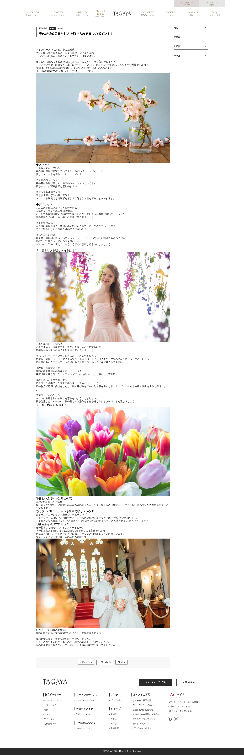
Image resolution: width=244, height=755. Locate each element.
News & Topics (100, 13)
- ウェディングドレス (53, 700)
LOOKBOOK (32, 13)
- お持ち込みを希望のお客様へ (145, 714)
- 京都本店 (114, 728)
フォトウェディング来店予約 (186, 3)
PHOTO (58, 13)
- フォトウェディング (84, 700)
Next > (121, 662)
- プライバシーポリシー (142, 728)
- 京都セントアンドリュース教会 (183, 702)
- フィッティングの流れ (142, 705)
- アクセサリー (49, 719)
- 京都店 (113, 714)
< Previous (86, 662)
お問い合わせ (189, 682)
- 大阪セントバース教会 (179, 706)
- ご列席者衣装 (49, 723)
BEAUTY (82, 13)
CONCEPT (147, 13)
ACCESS (170, 13)
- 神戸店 (113, 723)
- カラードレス (49, 705)
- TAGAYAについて (83, 728)
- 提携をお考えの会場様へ (143, 710)
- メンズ (46, 714)
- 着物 (45, 710)
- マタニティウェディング (143, 719)
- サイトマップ (138, 723)
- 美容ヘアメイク (82, 714)
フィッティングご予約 (212, 4)
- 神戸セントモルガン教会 (180, 711)
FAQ (214, 13)
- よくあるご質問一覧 (141, 700)
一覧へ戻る (105, 662)
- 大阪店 (113, 719)
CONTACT (192, 13)
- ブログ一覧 (115, 700)
